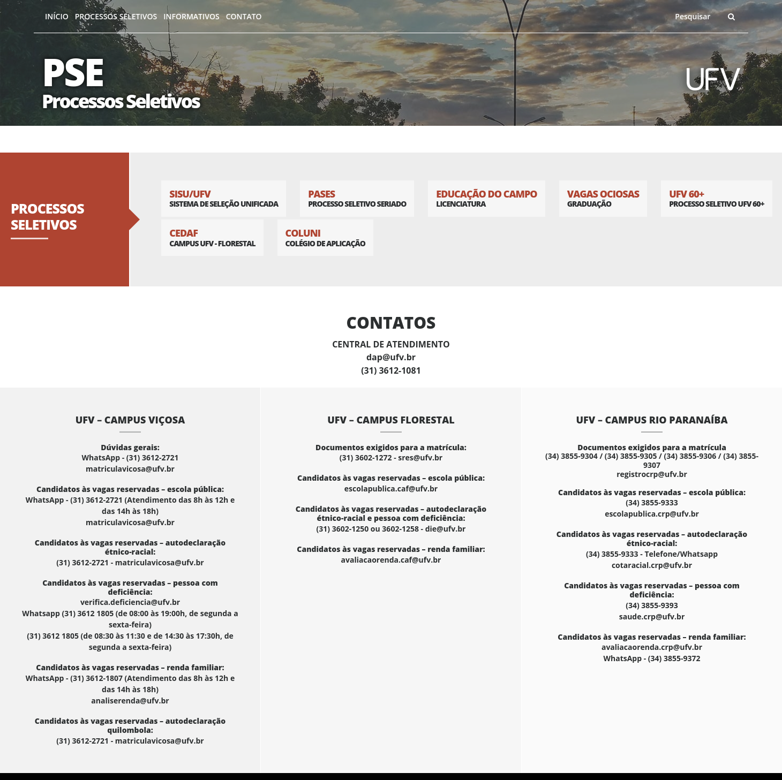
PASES (357, 198)
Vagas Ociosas (603, 198)
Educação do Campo (486, 198)
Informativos (191, 16)
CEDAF (212, 237)
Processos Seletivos (116, 16)
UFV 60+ (716, 198)
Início (57, 16)
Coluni (325, 237)
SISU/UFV (223, 198)
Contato (244, 16)
